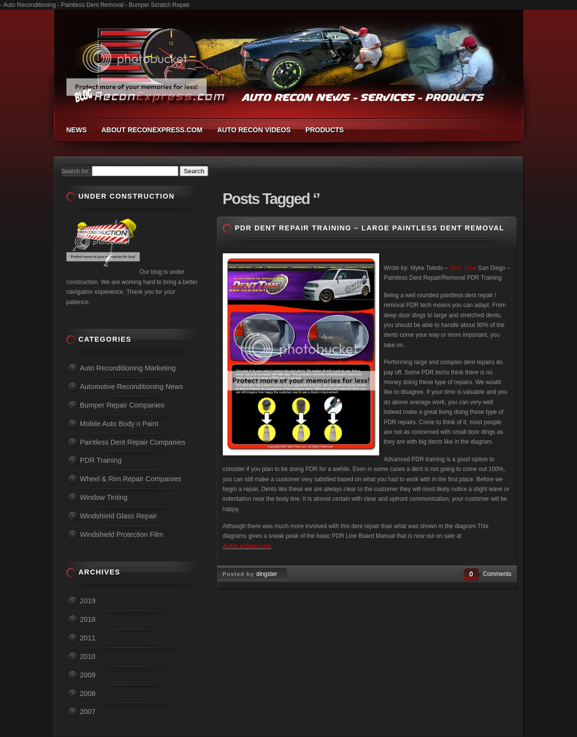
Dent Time (462, 268)
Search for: (76, 171)
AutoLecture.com (247, 546)
